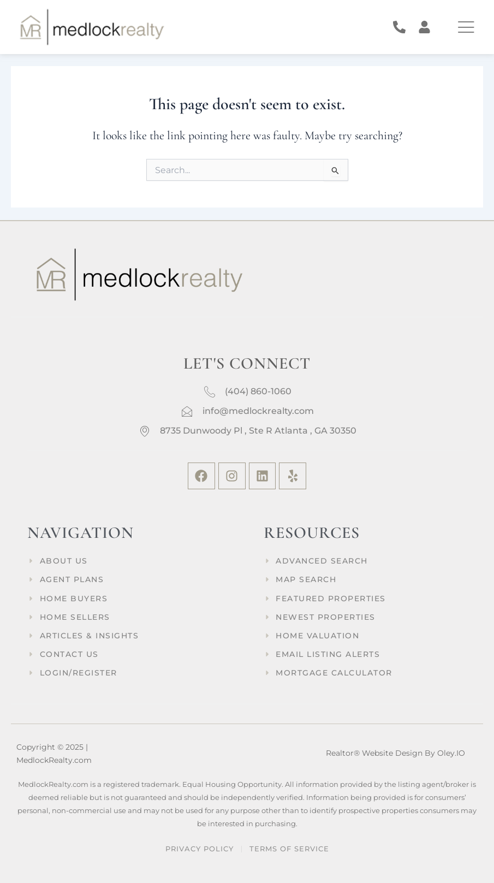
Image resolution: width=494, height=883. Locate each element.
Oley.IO (451, 753)
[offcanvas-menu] (466, 27)
